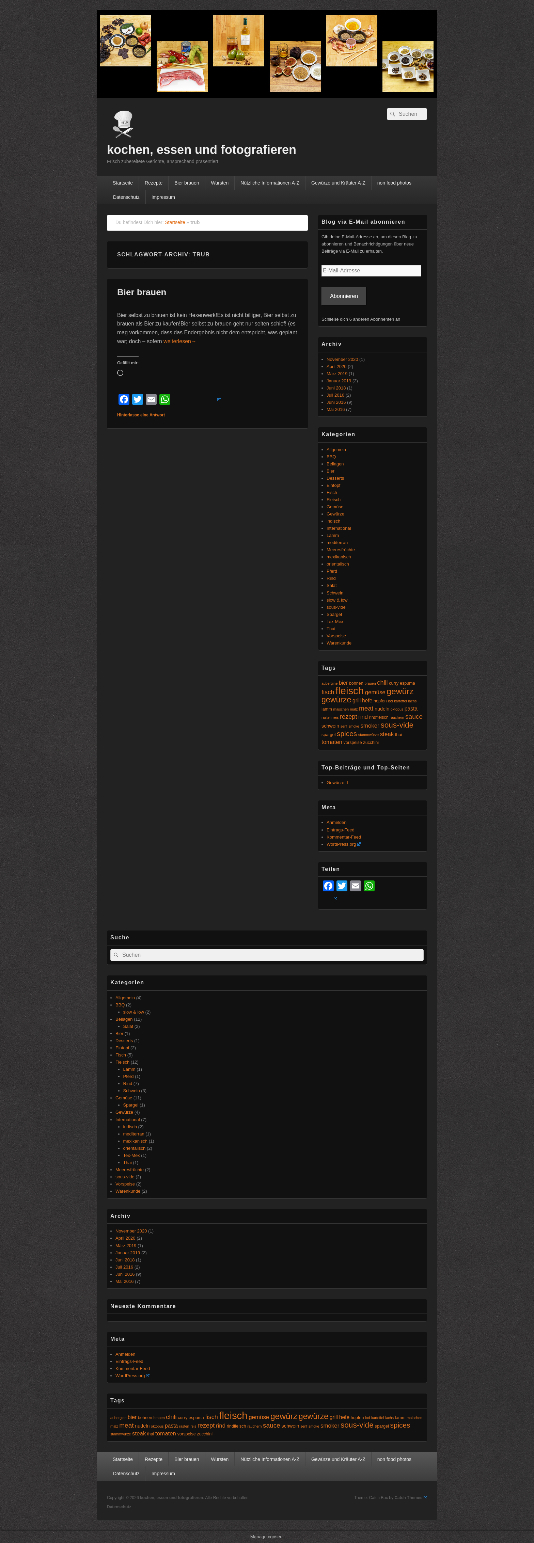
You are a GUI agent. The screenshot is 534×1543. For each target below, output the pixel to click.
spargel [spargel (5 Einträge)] (328, 734)
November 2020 (342, 359)
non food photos (394, 183)
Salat (332, 585)
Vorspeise (336, 635)
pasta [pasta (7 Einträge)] (411, 709)
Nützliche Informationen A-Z (269, 183)
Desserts (335, 478)
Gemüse (335, 506)
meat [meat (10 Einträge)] (366, 708)
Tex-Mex (335, 621)
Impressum (163, 197)
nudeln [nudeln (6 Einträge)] (382, 709)
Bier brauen (186, 183)
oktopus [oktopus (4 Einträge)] (397, 709)
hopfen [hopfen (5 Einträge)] (380, 701)
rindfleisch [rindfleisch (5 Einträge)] (379, 717)
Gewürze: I (337, 782)
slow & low (337, 600)
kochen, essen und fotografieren (201, 150)
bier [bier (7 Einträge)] (343, 683)
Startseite (123, 183)
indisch (333, 521)
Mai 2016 (336, 409)
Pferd (332, 571)
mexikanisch (339, 556)
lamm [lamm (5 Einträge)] (326, 709)
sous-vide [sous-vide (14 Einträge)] (396, 725)
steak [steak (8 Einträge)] (387, 734)
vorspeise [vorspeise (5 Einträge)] (353, 742)
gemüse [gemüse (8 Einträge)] (375, 692)
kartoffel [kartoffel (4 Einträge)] (400, 701)
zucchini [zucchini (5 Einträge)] (371, 742)
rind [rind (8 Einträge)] (363, 717)
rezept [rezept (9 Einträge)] (348, 716)
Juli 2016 (335, 395)
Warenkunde (339, 643)
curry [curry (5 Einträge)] (393, 683)
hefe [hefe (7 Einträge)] (367, 700)
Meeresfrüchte (341, 549)
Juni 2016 (336, 402)
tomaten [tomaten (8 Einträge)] (331, 742)
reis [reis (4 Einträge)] (336, 717)
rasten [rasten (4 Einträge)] (326, 717)
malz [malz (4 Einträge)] (354, 709)
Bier (330, 471)
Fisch (332, 492)
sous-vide (336, 607)
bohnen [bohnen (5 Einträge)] (356, 683)
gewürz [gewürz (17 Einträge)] (400, 691)
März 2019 (337, 373)
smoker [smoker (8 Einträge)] (369, 725)
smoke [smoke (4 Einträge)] (353, 726)
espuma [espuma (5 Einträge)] (407, 683)
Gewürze (335, 513)
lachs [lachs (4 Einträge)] (412, 701)
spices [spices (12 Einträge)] (347, 733)
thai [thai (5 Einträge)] (398, 734)
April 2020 (337, 366)
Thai (331, 628)
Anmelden (337, 822)
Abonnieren (344, 296)
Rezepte (153, 183)
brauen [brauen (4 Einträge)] (370, 683)
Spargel (334, 614)
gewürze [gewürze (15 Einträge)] (336, 699)
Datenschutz (126, 197)
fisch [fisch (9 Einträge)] (327, 692)
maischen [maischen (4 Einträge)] (341, 709)
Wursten (220, 183)
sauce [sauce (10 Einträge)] (414, 716)
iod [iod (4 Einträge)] (390, 701)
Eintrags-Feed (341, 829)
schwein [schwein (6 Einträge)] (330, 726)
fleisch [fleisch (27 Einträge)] (349, 690)
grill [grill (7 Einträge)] (356, 700)
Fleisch (334, 499)
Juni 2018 (336, 388)
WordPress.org (344, 844)
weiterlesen (180, 341)
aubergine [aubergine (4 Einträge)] (329, 683)
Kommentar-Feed (344, 837)
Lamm (333, 535)
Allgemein (336, 449)
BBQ (331, 456)
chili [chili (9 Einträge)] (382, 682)
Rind (331, 578)
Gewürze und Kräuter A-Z (338, 183)
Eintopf (333, 485)
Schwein (335, 592)
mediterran (337, 542)
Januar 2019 (339, 380)
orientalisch (338, 564)
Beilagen (335, 463)
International (339, 528)
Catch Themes (410, 1497)
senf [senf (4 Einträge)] (344, 726)
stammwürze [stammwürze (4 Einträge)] (368, 735)
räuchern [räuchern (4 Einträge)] (397, 717)
